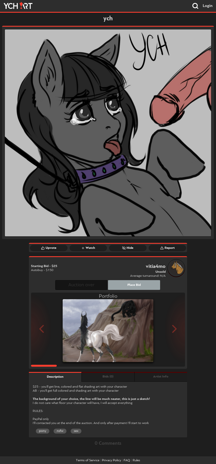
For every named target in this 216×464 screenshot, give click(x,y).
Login (208, 6)
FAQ (127, 460)
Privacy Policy (111, 460)
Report (167, 248)
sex (76, 431)
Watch (88, 248)
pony (42, 431)
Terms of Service (87, 460)
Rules (136, 460)
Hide (127, 248)
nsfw (60, 431)
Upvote (48, 248)
